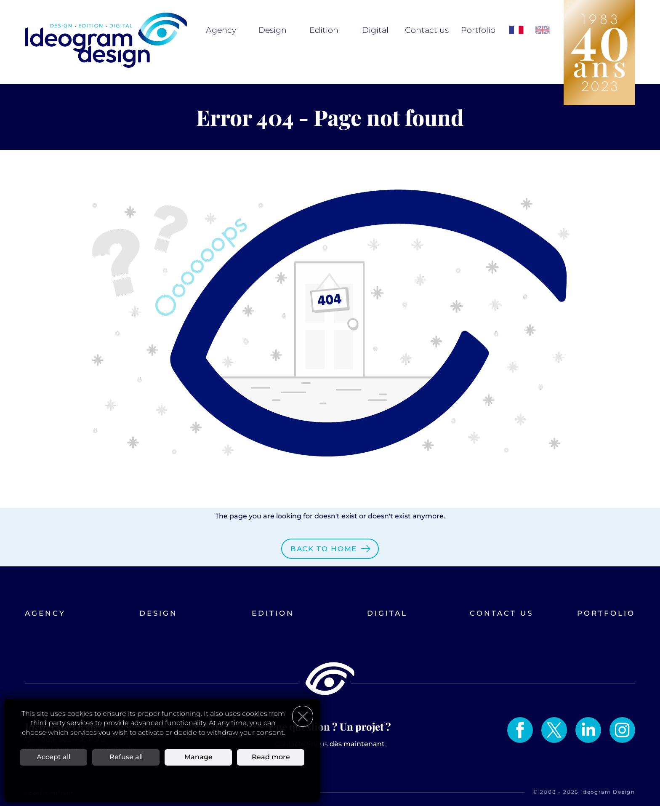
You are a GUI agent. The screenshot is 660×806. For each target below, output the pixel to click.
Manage (198, 757)
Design (272, 30)
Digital (375, 30)
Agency (221, 30)
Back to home (323, 548)
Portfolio (478, 30)
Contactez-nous (330, 744)
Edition (323, 30)
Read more (271, 757)
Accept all (53, 757)
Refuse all (126, 757)
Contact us (427, 30)
